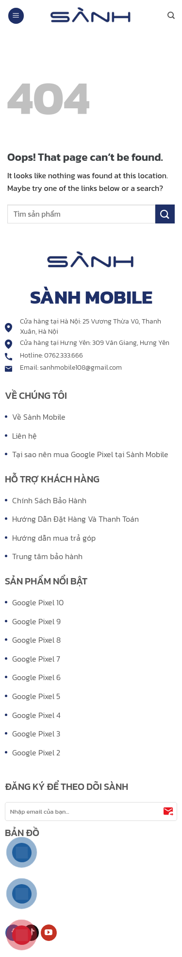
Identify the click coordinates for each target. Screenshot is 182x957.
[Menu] (16, 16)
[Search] (171, 15)
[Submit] (165, 214)
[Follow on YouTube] (49, 932)
